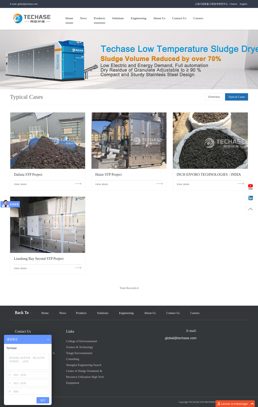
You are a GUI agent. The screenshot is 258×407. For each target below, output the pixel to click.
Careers (194, 313)
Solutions (102, 313)
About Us (150, 313)
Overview (214, 96)
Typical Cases (236, 96)
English (243, 4)
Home (45, 313)
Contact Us (173, 313)
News (62, 313)
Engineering (126, 313)
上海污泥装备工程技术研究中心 (211, 4)
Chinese (233, 4)
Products (81, 313)
